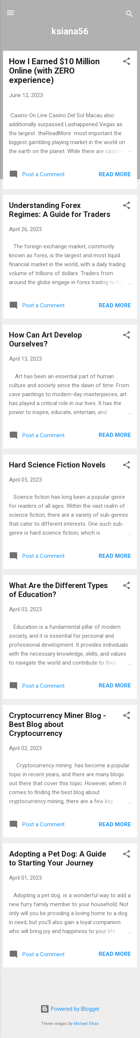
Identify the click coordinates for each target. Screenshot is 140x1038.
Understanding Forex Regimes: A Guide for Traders (60, 210)
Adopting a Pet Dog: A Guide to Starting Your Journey (57, 858)
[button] (126, 62)
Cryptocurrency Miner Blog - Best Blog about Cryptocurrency (57, 724)
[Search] (129, 15)
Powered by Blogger (70, 1009)
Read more (115, 174)
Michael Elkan (86, 1023)
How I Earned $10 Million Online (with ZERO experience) (54, 71)
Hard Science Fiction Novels (57, 464)
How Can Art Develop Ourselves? (45, 339)
